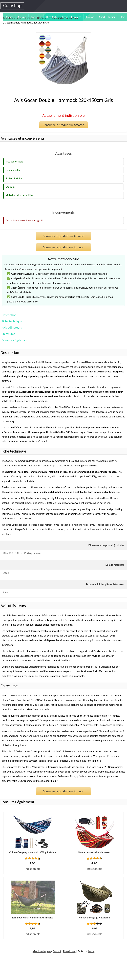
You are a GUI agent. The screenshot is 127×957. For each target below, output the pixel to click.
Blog (122, 17)
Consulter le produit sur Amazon (63, 125)
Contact (57, 951)
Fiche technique (12, 321)
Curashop (8, 18)
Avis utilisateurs (12, 327)
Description (9, 315)
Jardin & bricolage (25, 18)
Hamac (40, 18)
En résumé (8, 334)
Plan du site (69, 951)
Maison (90, 17)
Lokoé (91, 951)
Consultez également (15, 340)
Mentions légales (42, 951)
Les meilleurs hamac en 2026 (62, 18)
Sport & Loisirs (107, 17)
